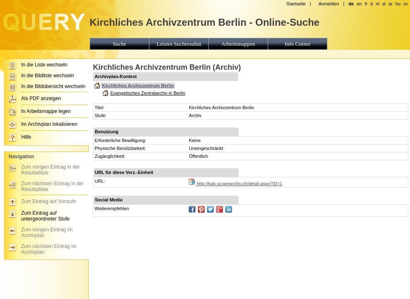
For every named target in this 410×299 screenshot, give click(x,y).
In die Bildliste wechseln (47, 75)
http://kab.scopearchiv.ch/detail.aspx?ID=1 (235, 183)
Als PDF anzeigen (41, 98)
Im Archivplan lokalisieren (49, 124)
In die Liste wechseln (44, 65)
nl (377, 3)
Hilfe (26, 137)
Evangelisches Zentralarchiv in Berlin (147, 93)
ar (390, 3)
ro (405, 3)
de (351, 3)
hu (397, 3)
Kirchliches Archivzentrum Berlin (138, 85)
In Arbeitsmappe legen (46, 111)
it (372, 3)
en (359, 3)
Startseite (295, 3)
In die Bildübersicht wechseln (53, 86)
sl (384, 3)
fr (366, 3)
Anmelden (328, 3)
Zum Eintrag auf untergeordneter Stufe (45, 216)
